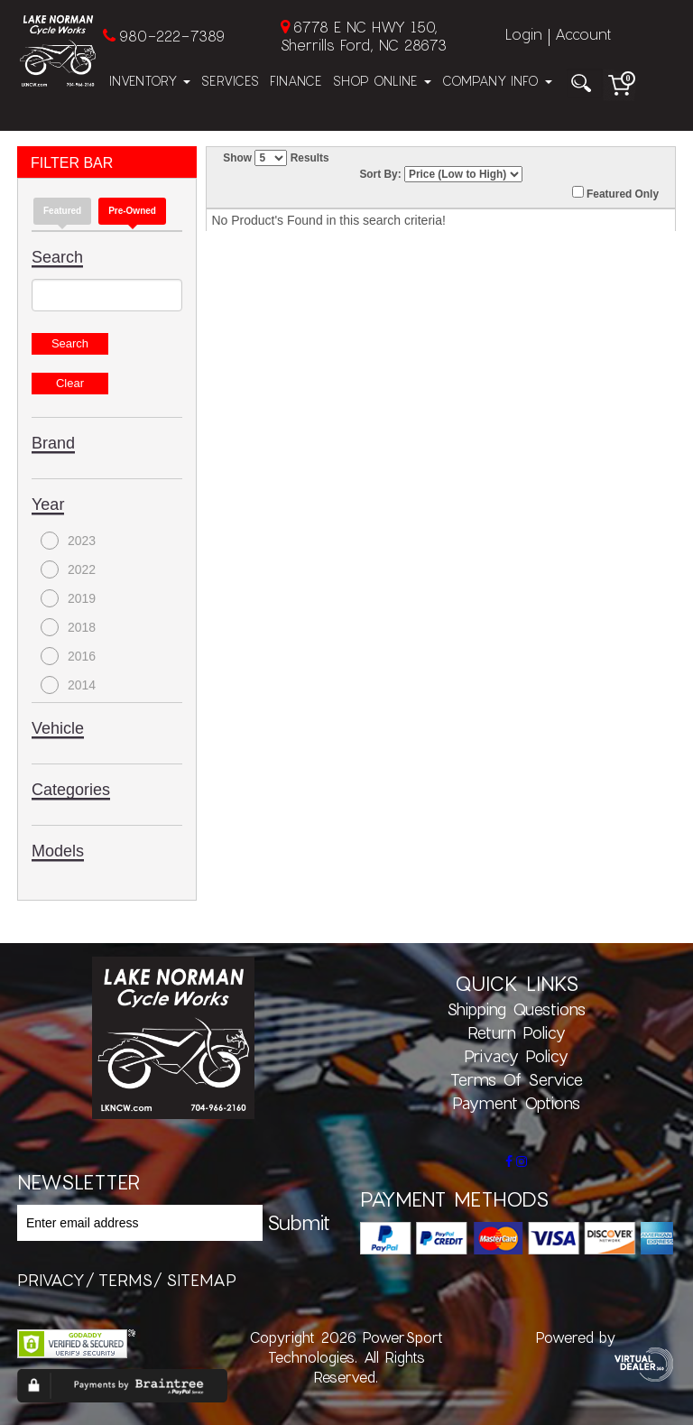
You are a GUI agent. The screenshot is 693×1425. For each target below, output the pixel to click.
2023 (68, 541)
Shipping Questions (516, 1009)
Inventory (149, 80)
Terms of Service (516, 1079)
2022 (68, 569)
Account (583, 33)
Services (230, 80)
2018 (68, 627)
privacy (51, 1280)
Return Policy (516, 1032)
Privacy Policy (516, 1056)
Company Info (497, 80)
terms (125, 1280)
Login (523, 33)
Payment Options (516, 1103)
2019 (68, 598)
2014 (68, 685)
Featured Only (615, 193)
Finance (296, 80)
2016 (68, 656)
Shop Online (382, 80)
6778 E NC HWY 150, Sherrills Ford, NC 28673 (364, 35)
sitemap (201, 1280)
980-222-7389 (172, 35)
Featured (62, 211)
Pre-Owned (132, 211)
